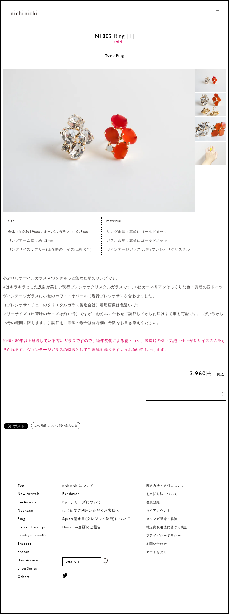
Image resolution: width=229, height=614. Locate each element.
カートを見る (156, 552)
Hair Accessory (30, 560)
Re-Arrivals (27, 502)
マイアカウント (158, 510)
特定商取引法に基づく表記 (167, 527)
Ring (120, 56)
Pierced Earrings (31, 527)
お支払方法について (162, 494)
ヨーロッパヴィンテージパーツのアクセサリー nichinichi (24, 13)
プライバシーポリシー (163, 535)
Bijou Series (27, 569)
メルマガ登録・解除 (162, 519)
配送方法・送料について (165, 486)
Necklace (25, 511)
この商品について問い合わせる (55, 425)
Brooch (24, 552)
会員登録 (153, 502)
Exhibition (71, 494)
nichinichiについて (78, 486)
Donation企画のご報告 (81, 527)
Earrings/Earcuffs (32, 535)
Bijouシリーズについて (81, 502)
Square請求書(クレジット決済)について (96, 519)
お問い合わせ (156, 544)
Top (108, 56)
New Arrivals (29, 494)
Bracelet (24, 544)
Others (23, 577)
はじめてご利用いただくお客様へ (90, 511)
